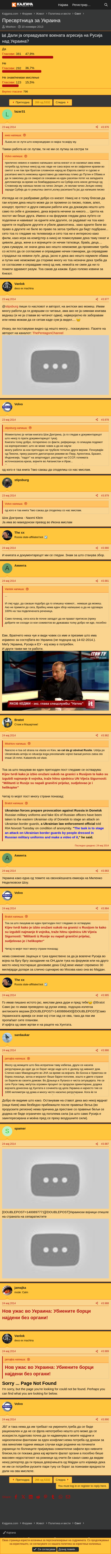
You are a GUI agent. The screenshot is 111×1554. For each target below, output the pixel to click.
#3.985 (105, 995)
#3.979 (105, 495)
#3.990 (105, 1419)
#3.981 (105, 580)
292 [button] (12, 68)
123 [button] (12, 82)
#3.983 (105, 870)
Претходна (20, 102)
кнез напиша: (13, 135)
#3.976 (105, 127)
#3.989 (105, 1351)
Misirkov (11, 26)
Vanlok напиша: (14, 589)
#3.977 (105, 299)
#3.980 (105, 548)
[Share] (97, 127)
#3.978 (105, 419)
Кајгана (9, 1532)
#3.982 (105, 735)
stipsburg (11, 306)
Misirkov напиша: (15, 743)
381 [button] (12, 54)
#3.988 (105, 1303)
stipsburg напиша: (16, 428)
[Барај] (106, 5)
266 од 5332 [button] (42, 102)
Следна (63, 102)
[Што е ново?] (97, 5)
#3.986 (105, 1050)
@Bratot (99, 1002)
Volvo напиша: (14, 156)
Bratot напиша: (14, 803)
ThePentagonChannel (47, 333)
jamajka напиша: (15, 1058)
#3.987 (105, 1143)
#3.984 (105, 908)
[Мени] (6, 5)
